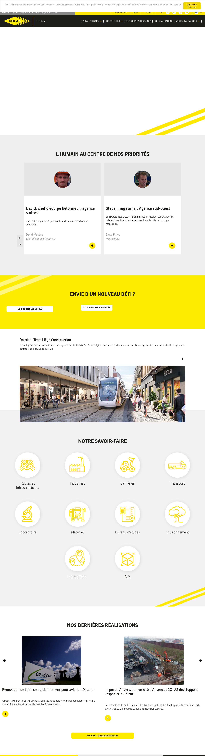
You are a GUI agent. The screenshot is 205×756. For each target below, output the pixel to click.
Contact (149, 12)
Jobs (135, 12)
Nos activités (112, 21)
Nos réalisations (163, 21)
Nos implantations (186, 21)
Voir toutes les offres (30, 309)
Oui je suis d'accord (192, 6)
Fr (196, 12)
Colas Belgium (90, 21)
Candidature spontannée (96, 307)
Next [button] (20, 244)
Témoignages (120, 12)
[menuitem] (92, 21)
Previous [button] (20, 238)
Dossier (45, 339)
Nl (201, 12)
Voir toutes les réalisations (102, 735)
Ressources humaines (138, 21)
